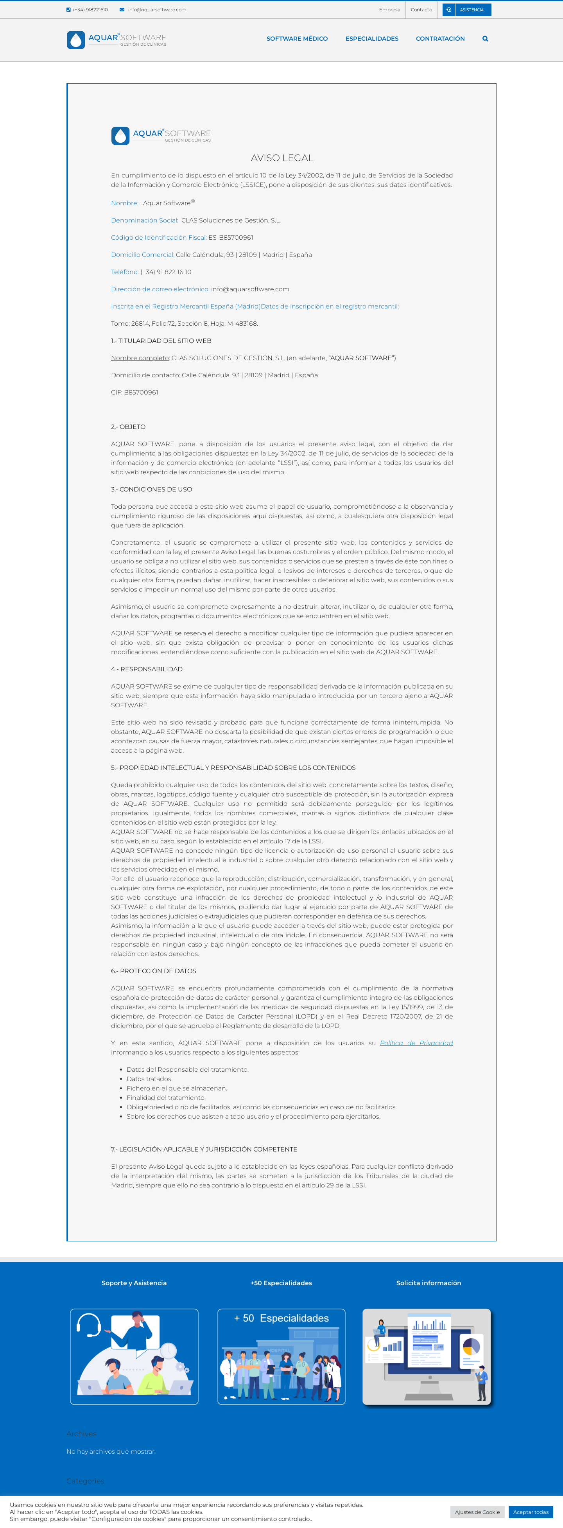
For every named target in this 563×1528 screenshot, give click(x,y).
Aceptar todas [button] (531, 1512)
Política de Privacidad (416, 1043)
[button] (485, 38)
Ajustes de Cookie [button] (477, 1512)
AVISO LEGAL (282, 157)
